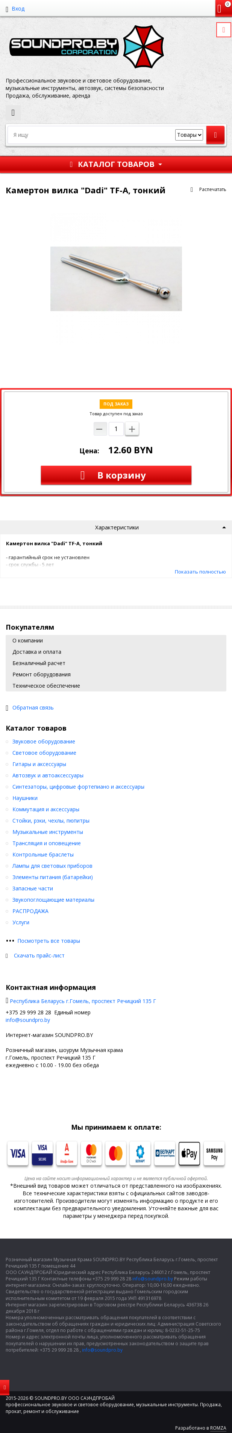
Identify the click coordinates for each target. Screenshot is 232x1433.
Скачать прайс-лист (39, 955)
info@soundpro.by (28, 1019)
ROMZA (218, 1428)
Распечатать (212, 189)
